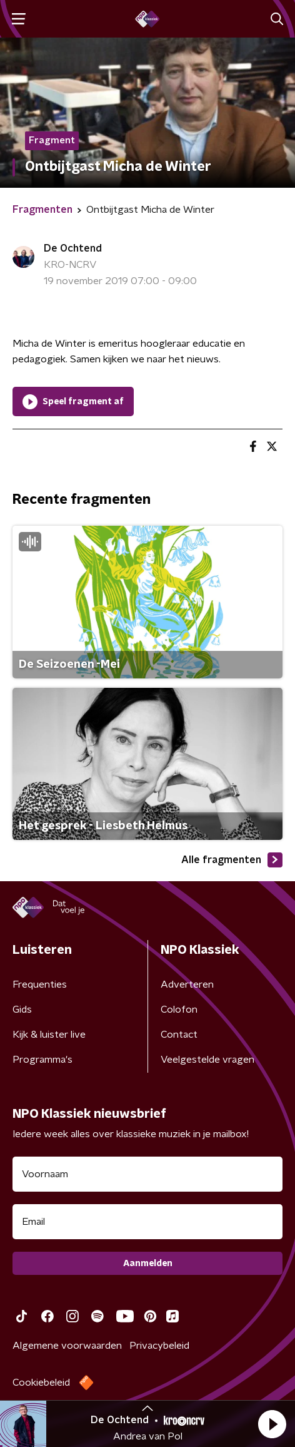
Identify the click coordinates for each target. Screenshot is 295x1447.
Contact (179, 1035)
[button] (272, 1424)
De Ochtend (73, 248)
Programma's (42, 1060)
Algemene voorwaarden (67, 1346)
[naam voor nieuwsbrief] (147, 1174)
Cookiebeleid (41, 1383)
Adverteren (187, 984)
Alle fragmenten (231, 859)
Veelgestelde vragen (207, 1060)
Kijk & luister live (49, 1035)
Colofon (179, 1010)
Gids (22, 1010)
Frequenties (39, 984)
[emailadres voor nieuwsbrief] (147, 1221)
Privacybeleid (159, 1346)
